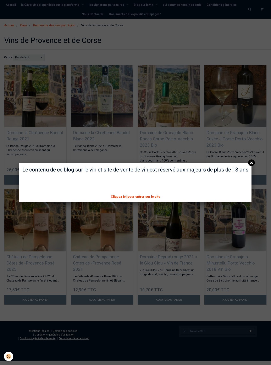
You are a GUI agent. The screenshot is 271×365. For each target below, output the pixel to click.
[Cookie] (8, 356)
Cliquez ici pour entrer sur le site (135, 196)
